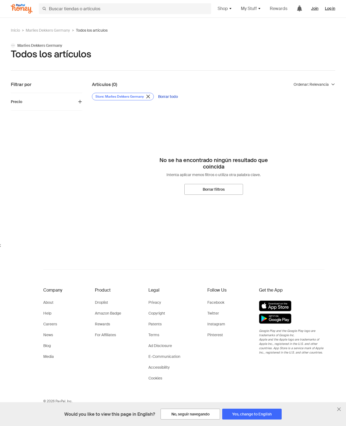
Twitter (213, 313)
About (48, 302)
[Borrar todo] (168, 96)
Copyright (156, 313)
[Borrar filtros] (213, 189)
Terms (153, 334)
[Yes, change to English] (252, 414)
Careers (50, 324)
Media (48, 356)
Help (47, 313)
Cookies (155, 378)
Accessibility (159, 367)
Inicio (15, 30)
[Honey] (21, 9)
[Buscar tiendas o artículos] (125, 8)
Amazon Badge (108, 313)
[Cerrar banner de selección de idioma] (339, 409)
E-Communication (164, 356)
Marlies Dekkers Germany (48, 30)
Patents (155, 324)
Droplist (101, 302)
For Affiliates (105, 334)
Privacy (154, 302)
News (48, 334)
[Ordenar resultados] (314, 84)
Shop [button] (225, 8)
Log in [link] (330, 8)
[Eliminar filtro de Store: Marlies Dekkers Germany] (123, 96)
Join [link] (314, 8)
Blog (47, 345)
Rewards (278, 8)
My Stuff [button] (251, 8)
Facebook (215, 302)
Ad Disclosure (160, 345)
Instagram (216, 324)
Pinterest (215, 334)
